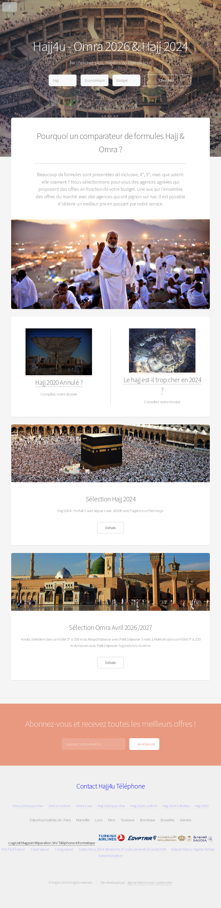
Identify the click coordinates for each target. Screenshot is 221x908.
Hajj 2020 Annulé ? (58, 382)
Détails (110, 527)
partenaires (164, 882)
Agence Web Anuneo (141, 882)
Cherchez (166, 80)
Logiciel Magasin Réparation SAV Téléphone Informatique (52, 842)
